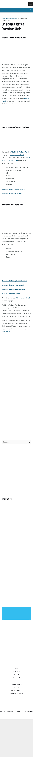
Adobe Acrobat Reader (23, 298)
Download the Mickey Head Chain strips (15, 189)
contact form (6, 332)
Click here (14, 160)
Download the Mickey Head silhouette (14, 281)
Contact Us (16, 671)
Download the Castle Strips (11, 294)
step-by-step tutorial (17, 155)
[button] (30, 9)
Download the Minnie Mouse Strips (13, 289)
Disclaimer (16, 681)
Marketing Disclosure (16, 684)
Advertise (16, 687)
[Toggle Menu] (30, 4)
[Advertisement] (16, 418)
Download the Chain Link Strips (12, 193)
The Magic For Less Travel (20, 152)
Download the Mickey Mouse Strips (13, 285)
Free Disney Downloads (11, 18)
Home (3, 18)
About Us (16, 674)
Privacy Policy (16, 677)
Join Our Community (16, 690)
